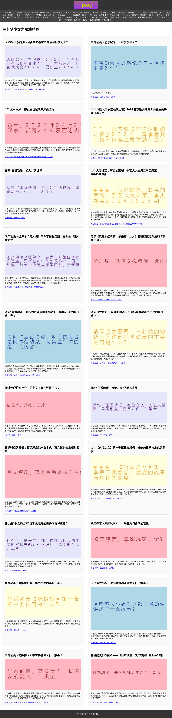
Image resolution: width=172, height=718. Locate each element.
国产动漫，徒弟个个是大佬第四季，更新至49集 (24, 287)
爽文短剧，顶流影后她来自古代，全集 (20, 511)
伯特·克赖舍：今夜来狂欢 (100, 20)
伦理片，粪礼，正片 (13, 435)
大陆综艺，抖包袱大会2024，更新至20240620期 (25, 89)
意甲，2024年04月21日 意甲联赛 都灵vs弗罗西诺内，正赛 (29, 157)
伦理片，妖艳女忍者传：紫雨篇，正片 (106, 300)
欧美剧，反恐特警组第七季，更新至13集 (33, 13)
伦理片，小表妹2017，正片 (104, 13)
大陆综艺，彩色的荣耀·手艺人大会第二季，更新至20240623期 (116, 224)
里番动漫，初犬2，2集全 (15, 218)
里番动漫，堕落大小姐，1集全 (103, 643)
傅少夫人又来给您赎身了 (53, 17)
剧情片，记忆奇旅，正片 (153, 13)
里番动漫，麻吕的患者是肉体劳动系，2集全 (23, 375)
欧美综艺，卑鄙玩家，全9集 (102, 568)
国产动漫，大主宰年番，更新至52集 (104, 15)
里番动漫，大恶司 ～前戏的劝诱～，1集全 (108, 363)
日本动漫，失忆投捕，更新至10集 (105, 702)
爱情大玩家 (57, 13)
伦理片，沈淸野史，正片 (76, 17)
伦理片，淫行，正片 (31, 17)
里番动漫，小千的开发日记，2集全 (72, 15)
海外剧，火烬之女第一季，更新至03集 (106, 499)
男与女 (159, 15)
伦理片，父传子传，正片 (129, 13)
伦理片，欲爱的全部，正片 (16, 571)
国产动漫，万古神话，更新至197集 (39, 15)
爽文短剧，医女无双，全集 (76, 20)
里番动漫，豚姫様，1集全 (15, 630)
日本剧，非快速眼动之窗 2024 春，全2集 (107, 158)
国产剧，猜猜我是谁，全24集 (78, 13)
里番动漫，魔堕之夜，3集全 (102, 435)
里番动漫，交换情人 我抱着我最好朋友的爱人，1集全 (27, 702)
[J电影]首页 (8, 13)
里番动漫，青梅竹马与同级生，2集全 (138, 15)
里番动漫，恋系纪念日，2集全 (103, 97)
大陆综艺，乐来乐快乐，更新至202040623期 (108, 17)
